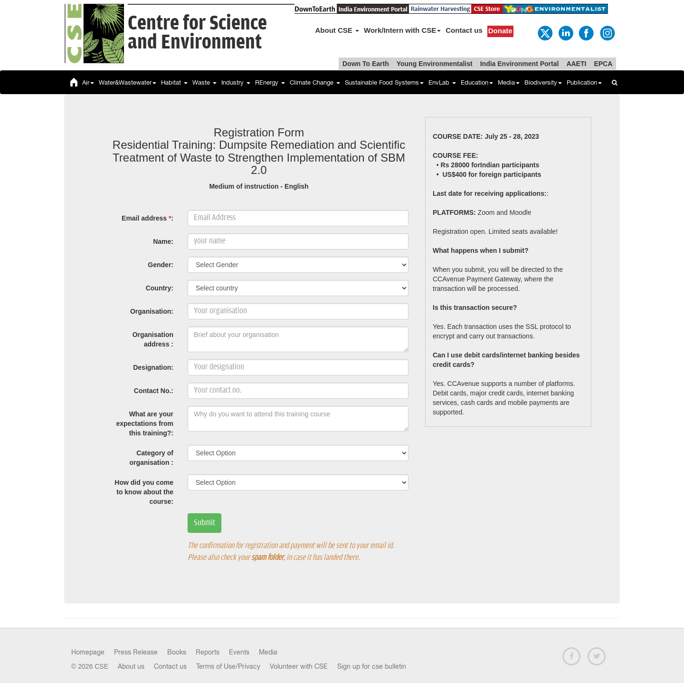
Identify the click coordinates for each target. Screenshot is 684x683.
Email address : (147, 218)
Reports (207, 652)
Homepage (87, 652)
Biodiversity (543, 82)
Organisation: (151, 311)
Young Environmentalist (435, 63)
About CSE (337, 30)
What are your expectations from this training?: (144, 423)
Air (88, 82)
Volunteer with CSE (299, 666)
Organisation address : (153, 339)
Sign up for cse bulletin (371, 666)
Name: (163, 241)
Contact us (464, 30)
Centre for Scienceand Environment (197, 33)
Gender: (160, 265)
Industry (235, 82)
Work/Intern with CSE (402, 30)
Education (477, 82)
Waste (204, 82)
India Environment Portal (519, 63)
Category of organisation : (151, 457)
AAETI (576, 63)
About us (131, 666)
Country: (159, 288)
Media (509, 82)
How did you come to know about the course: (143, 492)
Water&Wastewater (127, 82)
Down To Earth (365, 63)
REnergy (270, 82)
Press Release (136, 652)
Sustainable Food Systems (384, 82)
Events (239, 652)
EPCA (603, 63)
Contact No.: (153, 390)
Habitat (174, 82)
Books (176, 652)
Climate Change (315, 82)
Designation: (153, 367)
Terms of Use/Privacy (228, 666)
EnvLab (442, 82)
